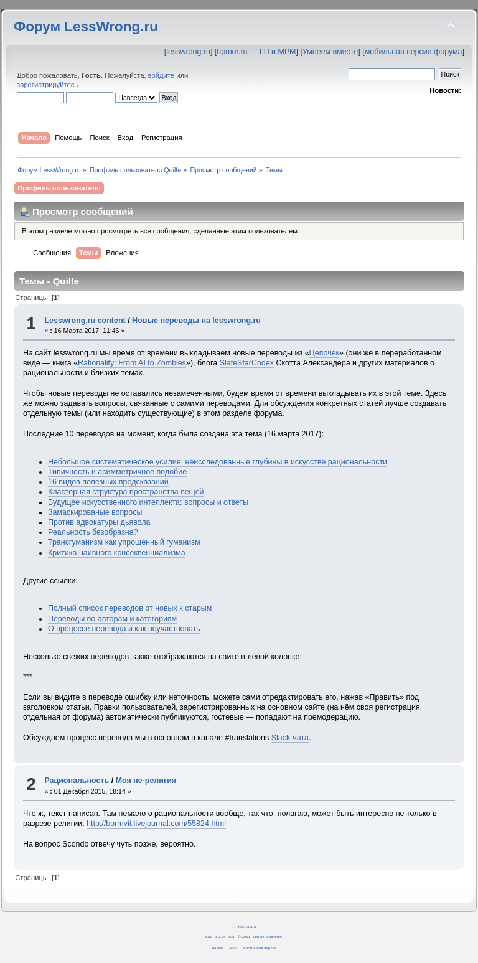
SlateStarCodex (247, 363)
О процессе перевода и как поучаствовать (124, 628)
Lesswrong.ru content (84, 320)
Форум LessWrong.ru (86, 26)
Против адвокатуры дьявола (99, 522)
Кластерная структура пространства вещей (126, 491)
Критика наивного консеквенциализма (116, 552)
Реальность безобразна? (93, 532)
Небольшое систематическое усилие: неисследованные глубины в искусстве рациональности (217, 462)
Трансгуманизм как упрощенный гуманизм (124, 542)
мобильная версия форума (413, 51)
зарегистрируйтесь (47, 84)
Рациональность (76, 780)
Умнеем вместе (330, 51)
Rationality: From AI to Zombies (132, 363)
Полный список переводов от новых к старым (130, 608)
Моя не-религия (146, 780)
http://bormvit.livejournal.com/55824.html (156, 823)
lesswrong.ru (188, 51)
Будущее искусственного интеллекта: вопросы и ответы (148, 502)
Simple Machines (267, 936)
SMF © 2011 (239, 936)
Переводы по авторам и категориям (112, 618)
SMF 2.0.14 (215, 936)
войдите (161, 75)
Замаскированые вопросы (95, 512)
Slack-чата (290, 737)
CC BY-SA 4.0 (244, 926)
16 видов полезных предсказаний (108, 481)
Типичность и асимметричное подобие (117, 471)
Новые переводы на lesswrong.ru (196, 320)
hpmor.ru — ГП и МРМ (256, 51)
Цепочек (324, 353)
